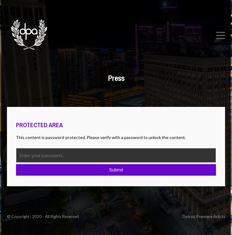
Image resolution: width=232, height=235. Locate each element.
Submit (116, 169)
